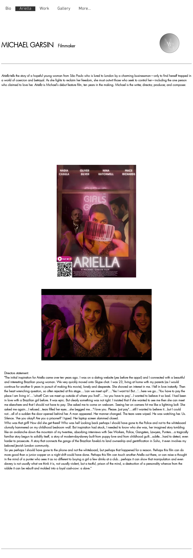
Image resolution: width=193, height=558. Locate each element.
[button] (96, 324)
